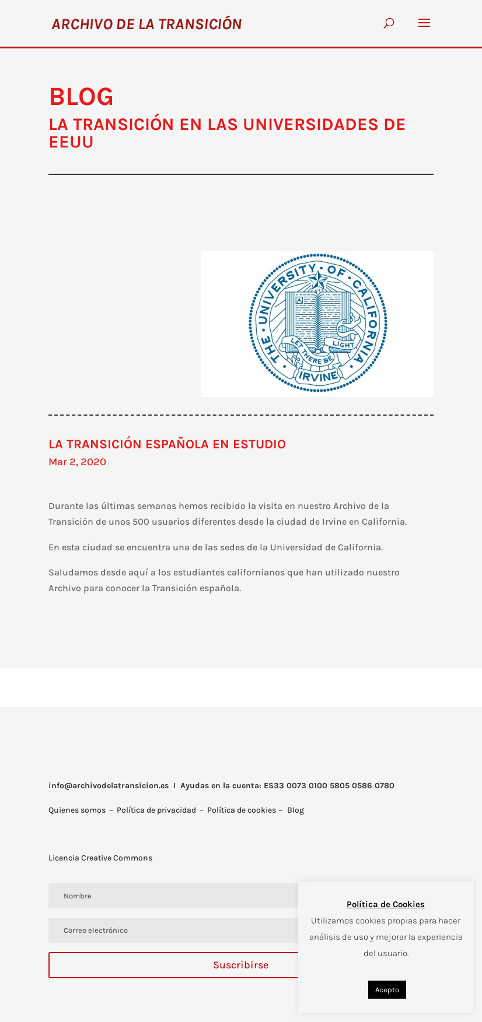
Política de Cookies (386, 904)
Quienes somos (77, 810)
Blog (295, 810)
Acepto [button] (387, 989)
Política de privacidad (156, 810)
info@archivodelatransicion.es (108, 786)
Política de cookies (241, 810)
